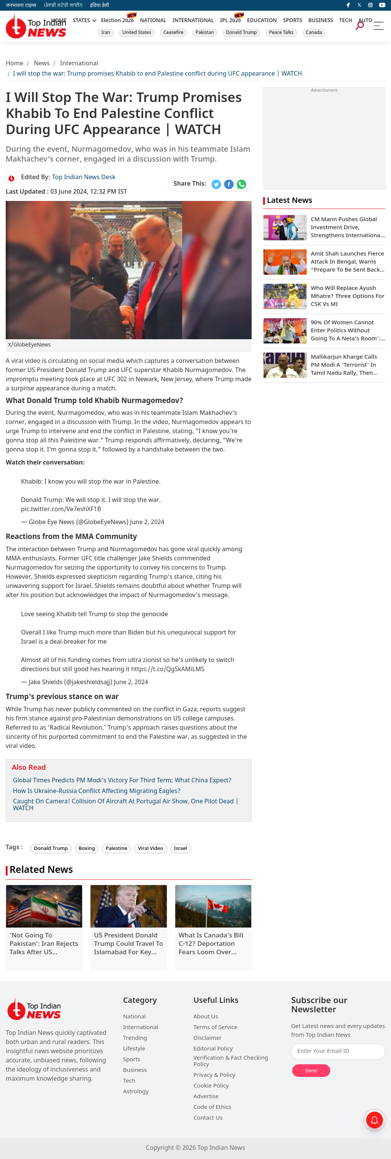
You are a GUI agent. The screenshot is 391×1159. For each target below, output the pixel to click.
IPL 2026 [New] (230, 21)
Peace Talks (281, 33)
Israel (180, 848)
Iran (106, 33)
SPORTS (292, 21)
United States (137, 33)
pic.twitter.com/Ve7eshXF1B (61, 510)
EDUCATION (262, 21)
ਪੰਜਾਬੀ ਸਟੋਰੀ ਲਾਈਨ (63, 5)
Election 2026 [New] (117, 21)
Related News (41, 871)
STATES (81, 21)
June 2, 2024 (147, 523)
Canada (314, 33)
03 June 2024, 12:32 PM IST (66, 192)
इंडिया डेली (99, 5)
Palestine (117, 848)
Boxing (87, 848)
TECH (345, 21)
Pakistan (205, 33)
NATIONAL (153, 21)
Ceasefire (173, 33)
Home (14, 64)
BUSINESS (321, 21)
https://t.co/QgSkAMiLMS (167, 670)
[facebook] (348, 5)
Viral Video (150, 848)
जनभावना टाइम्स (21, 5)
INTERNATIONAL (193, 21)
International (79, 64)
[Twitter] (359, 5)
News (42, 64)
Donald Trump (241, 33)
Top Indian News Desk (83, 178)
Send (311, 1070)
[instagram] (370, 5)
